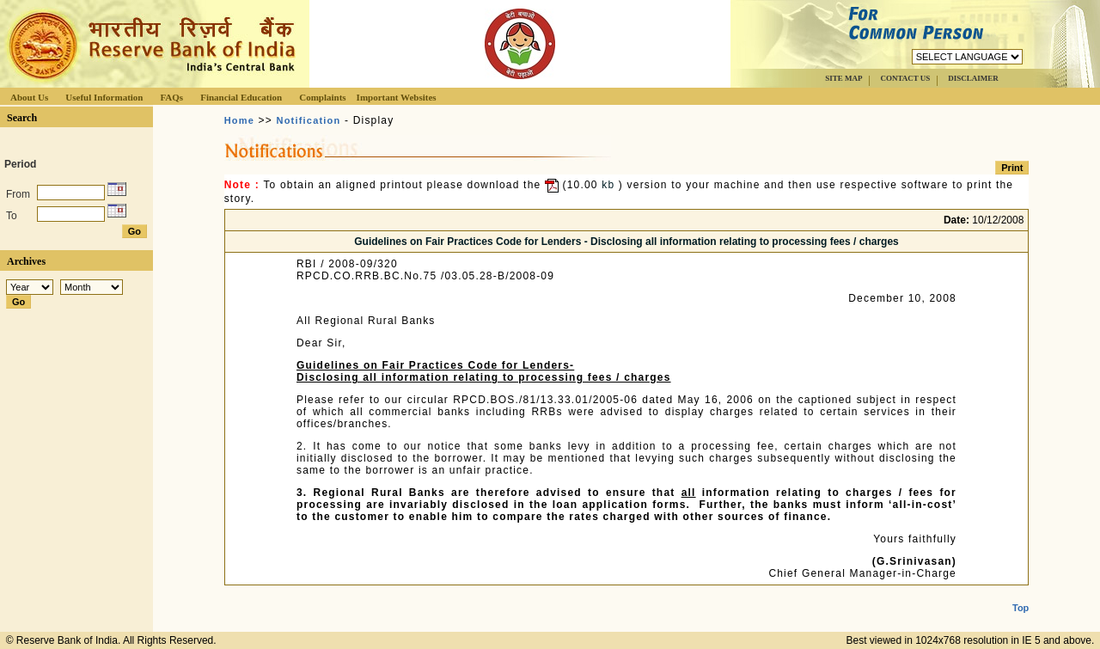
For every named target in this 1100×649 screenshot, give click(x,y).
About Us (29, 97)
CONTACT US (905, 78)
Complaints (322, 97)
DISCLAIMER (973, 78)
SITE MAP (843, 78)
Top (1020, 594)
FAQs (171, 97)
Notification (309, 120)
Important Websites (397, 97)
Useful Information (104, 97)
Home (239, 120)
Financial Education (241, 97)
